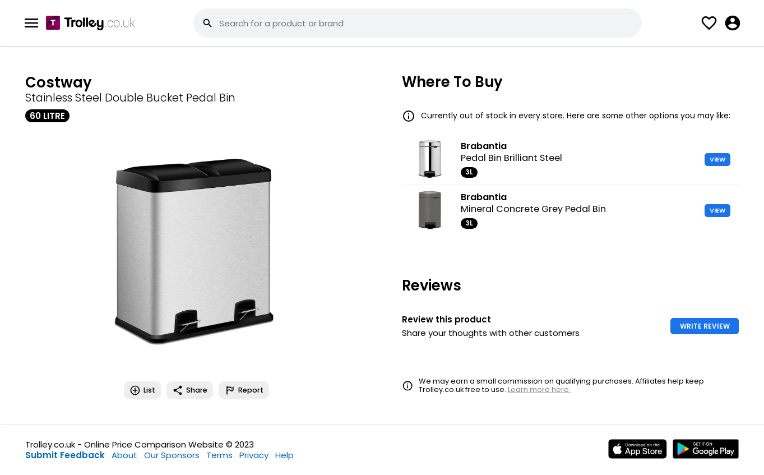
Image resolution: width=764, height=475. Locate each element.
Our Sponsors (172, 455)
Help (284, 455)
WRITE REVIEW (705, 326)
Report (243, 390)
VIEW (717, 159)
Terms (219, 455)
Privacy (253, 455)
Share (189, 390)
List (142, 390)
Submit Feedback (65, 455)
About (124, 455)
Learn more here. (539, 389)
